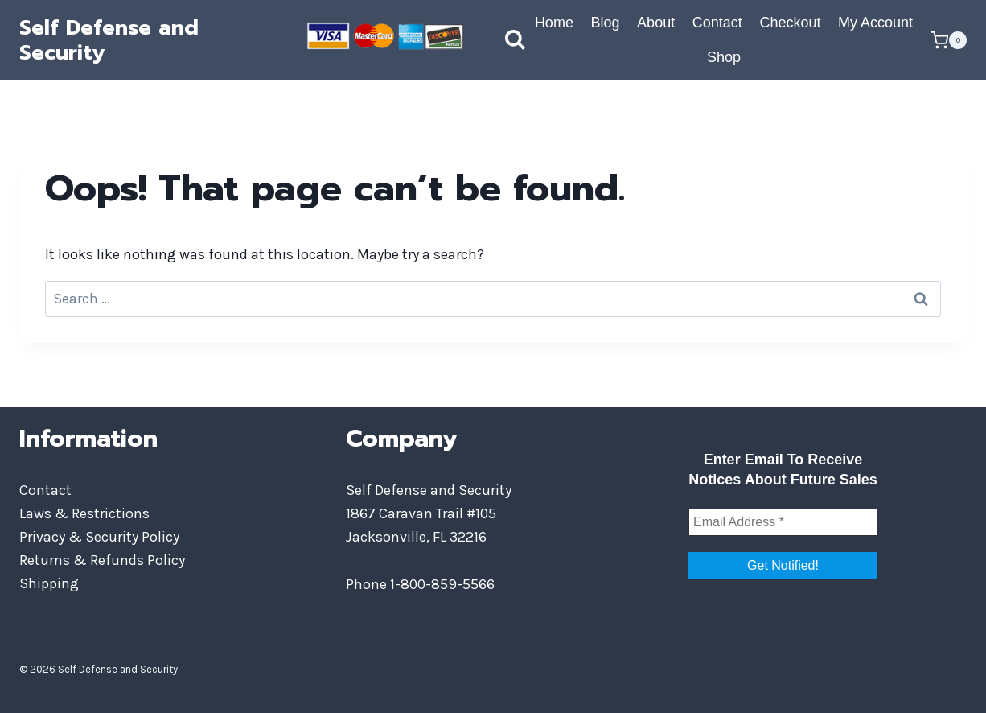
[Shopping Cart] (949, 40)
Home (554, 22)
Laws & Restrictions (84, 513)
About (656, 22)
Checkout (789, 22)
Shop (724, 57)
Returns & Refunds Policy (102, 560)
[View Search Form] (498, 40)
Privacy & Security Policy (99, 537)
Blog (604, 22)
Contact (717, 22)
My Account (875, 22)
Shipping (49, 583)
